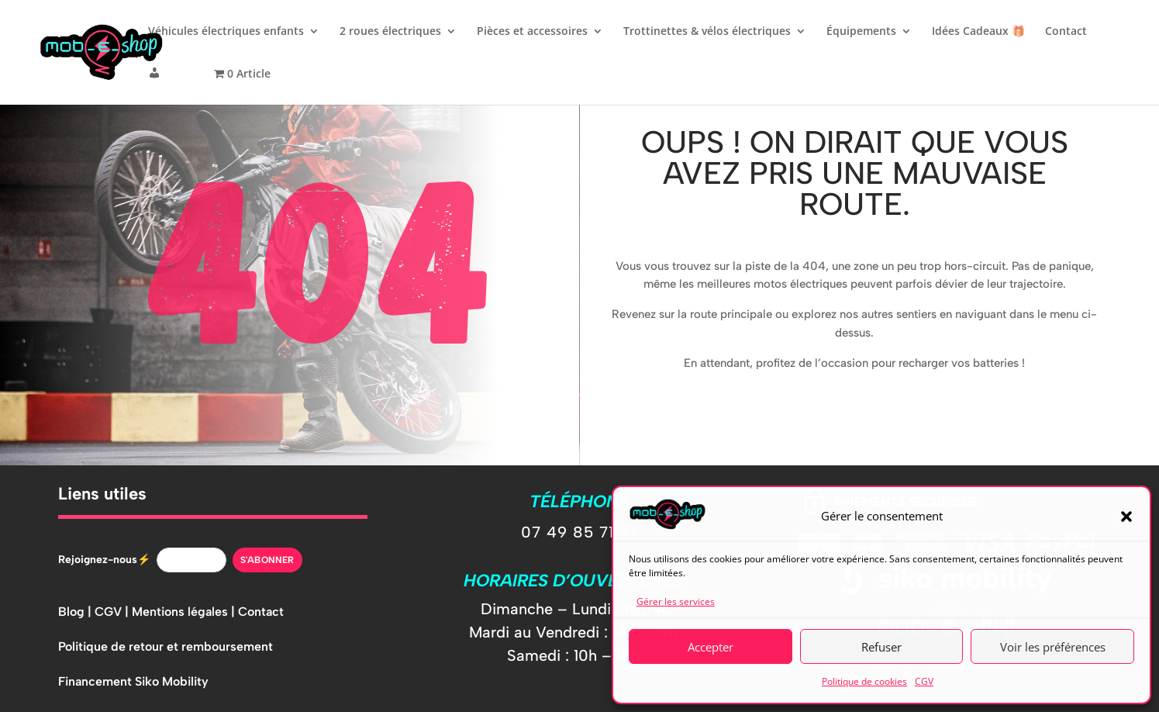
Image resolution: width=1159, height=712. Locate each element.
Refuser (881, 647)
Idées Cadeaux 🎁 (978, 32)
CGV (924, 681)
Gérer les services (675, 601)
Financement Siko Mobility (133, 681)
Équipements (861, 32)
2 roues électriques (390, 32)
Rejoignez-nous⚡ (104, 559)
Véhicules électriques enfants (226, 32)
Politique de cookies (864, 681)
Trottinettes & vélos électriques (707, 32)
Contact (1066, 32)
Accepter (710, 647)
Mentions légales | (185, 611)
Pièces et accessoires (532, 32)
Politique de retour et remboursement (165, 646)
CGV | (113, 611)
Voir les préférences (1053, 647)
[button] (1126, 516)
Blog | (76, 611)
